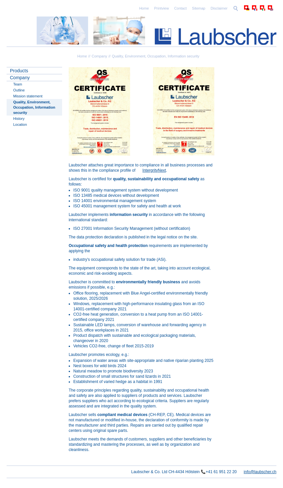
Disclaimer (219, 8)
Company (99, 56)
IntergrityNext (154, 170)
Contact (180, 8)
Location (20, 124)
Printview (161, 8)
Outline (19, 90)
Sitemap (198, 8)
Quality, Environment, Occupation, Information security (155, 56)
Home (144, 8)
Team (17, 84)
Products (19, 70)
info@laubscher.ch (260, 472)
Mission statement (28, 96)
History (18, 119)
